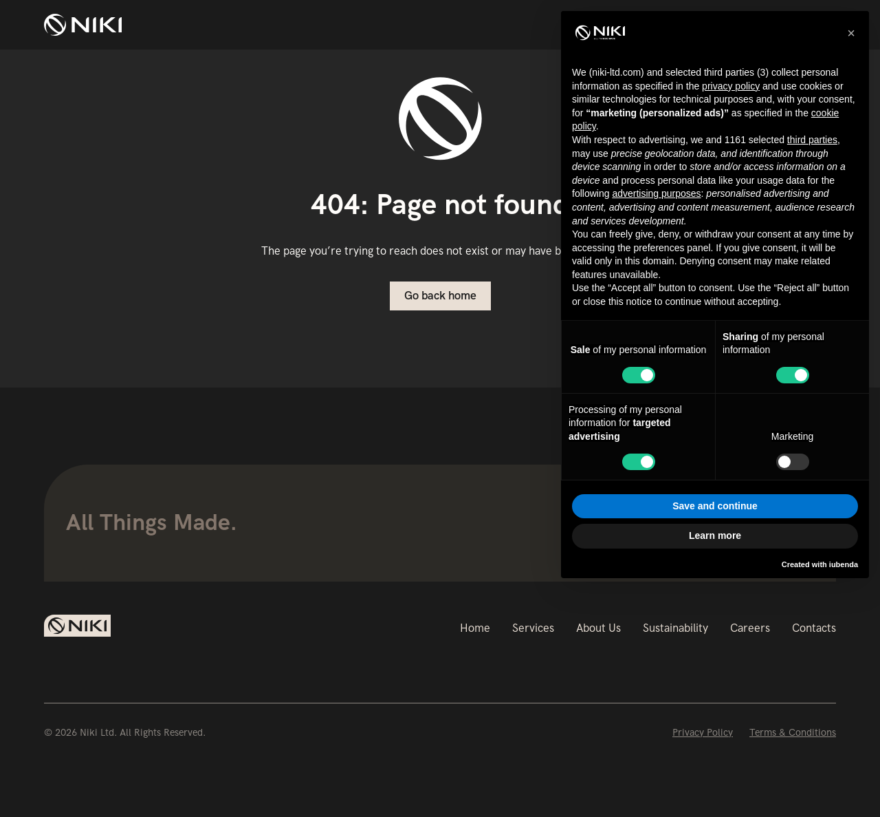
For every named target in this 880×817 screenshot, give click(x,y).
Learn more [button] (715, 535)
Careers (750, 628)
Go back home (440, 295)
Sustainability (675, 628)
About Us (598, 628)
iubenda (843, 564)
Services (533, 628)
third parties (812, 139)
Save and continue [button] (715, 505)
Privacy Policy (702, 732)
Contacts (814, 628)
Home (475, 628)
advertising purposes (656, 193)
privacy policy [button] (731, 86)
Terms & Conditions (792, 732)
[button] (851, 33)
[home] (83, 25)
